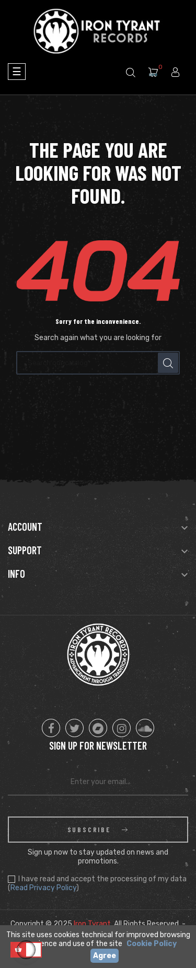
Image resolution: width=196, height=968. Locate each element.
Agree (104, 955)
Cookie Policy (151, 943)
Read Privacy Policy (43, 887)
